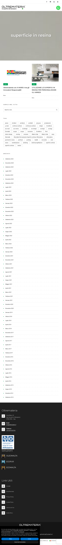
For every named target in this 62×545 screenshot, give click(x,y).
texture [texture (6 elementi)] (19, 145)
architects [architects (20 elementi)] (22, 123)
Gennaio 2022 (8, 252)
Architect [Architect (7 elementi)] (14, 123)
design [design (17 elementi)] (41, 126)
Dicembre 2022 (9, 207)
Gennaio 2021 (8, 300)
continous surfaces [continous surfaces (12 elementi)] (17, 126)
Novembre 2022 (9, 211)
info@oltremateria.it (11, 424)
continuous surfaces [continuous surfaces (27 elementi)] (31, 126)
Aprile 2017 (8, 344)
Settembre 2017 (9, 336)
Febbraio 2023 (9, 199)
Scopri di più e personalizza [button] (19, 542)
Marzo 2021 (8, 292)
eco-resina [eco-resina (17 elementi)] (16, 128)
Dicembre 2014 (9, 393)
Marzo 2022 (8, 243)
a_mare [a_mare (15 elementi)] (7, 126)
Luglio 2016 (8, 373)
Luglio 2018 (8, 320)
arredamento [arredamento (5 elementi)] (47, 123)
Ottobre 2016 (8, 365)
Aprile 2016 (8, 381)
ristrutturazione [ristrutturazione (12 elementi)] (15, 142)
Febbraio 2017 (9, 352)
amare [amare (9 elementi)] (6, 123)
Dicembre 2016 (9, 357)
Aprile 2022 (8, 239)
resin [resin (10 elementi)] (52, 140)
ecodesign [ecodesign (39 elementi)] (25, 128)
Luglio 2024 (8, 171)
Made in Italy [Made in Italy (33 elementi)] (35, 134)
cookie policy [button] (22, 531)
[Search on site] (31, 110)
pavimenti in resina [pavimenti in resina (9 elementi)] (9, 140)
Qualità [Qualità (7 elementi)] (36, 140)
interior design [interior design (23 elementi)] (8, 134)
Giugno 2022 (8, 231)
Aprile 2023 (8, 191)
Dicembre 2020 (9, 304)
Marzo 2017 (8, 348)
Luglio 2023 (8, 187)
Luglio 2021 (8, 276)
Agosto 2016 (8, 369)
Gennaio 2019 (8, 312)
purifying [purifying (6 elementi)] (29, 140)
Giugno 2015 (8, 389)
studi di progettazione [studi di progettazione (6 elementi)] (36, 142)
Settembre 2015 (9, 385)
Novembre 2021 (9, 260)
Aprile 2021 (8, 288)
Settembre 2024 (9, 167)
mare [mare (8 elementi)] (53, 134)
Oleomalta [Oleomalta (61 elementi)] (7, 137)
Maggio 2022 (8, 235)
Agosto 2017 (8, 340)
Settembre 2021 (9, 268)
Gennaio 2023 (8, 203)
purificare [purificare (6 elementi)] (20, 140)
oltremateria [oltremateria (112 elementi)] (49, 137)
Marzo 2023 (8, 195)
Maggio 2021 (8, 284)
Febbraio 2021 (9, 296)
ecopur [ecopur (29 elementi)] (15, 131)
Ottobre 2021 (8, 264)
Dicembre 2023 (9, 175)
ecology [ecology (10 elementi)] (50, 128)
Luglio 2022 (8, 227)
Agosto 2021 (8, 272)
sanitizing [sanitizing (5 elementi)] (25, 142)
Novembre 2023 (9, 179)
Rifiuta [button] (10, 538)
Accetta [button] (29, 538)
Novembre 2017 (9, 332)
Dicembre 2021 (9, 256)
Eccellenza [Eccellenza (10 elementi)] (49, 126)
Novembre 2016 (9, 361)
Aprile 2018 (8, 324)
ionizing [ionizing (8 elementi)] (18, 134)
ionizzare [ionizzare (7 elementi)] (26, 134)
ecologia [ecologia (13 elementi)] (42, 128)
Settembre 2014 (9, 397)
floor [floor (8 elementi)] (46, 131)
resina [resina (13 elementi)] (6, 142)
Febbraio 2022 (9, 247)
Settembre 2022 (9, 219)
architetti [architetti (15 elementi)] (30, 123)
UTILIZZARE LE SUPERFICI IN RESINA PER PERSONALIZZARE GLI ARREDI (44, 90)
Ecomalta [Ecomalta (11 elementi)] (7, 131)
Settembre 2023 (9, 183)
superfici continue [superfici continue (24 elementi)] (50, 142)
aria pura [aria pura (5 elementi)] (38, 123)
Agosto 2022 (8, 223)
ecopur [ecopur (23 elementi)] (22, 131)
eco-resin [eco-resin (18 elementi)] (7, 128)
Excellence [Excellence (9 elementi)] (39, 131)
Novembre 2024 (9, 163)
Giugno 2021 (8, 280)
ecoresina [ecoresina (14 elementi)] (30, 131)
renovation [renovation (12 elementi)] (44, 140)
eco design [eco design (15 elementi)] (34, 128)
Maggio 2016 (8, 377)
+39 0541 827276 (10, 430)
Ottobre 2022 (8, 215)
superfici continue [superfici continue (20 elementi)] (9, 145)
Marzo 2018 (8, 328)
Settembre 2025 (9, 159)
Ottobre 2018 (8, 316)
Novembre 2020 (9, 308)
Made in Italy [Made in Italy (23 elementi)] (45, 134)
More (4, 95)
